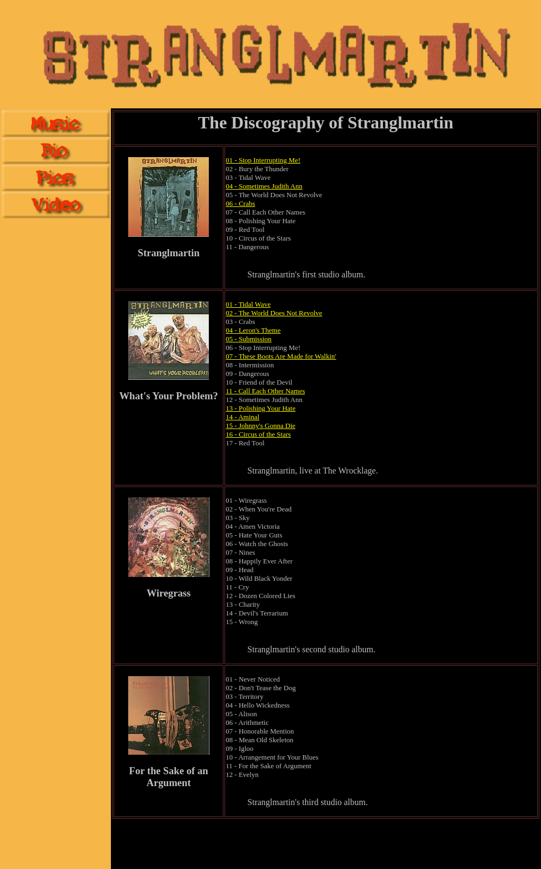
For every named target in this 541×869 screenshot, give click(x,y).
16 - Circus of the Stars (258, 434)
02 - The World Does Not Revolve (274, 313)
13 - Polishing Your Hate (260, 408)
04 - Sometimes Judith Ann (264, 186)
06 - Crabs (240, 203)
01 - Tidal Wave (248, 304)
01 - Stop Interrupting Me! (263, 160)
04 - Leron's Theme (253, 330)
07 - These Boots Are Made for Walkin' (281, 356)
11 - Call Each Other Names (265, 391)
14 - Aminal (242, 417)
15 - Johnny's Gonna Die (260, 425)
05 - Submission (249, 339)
